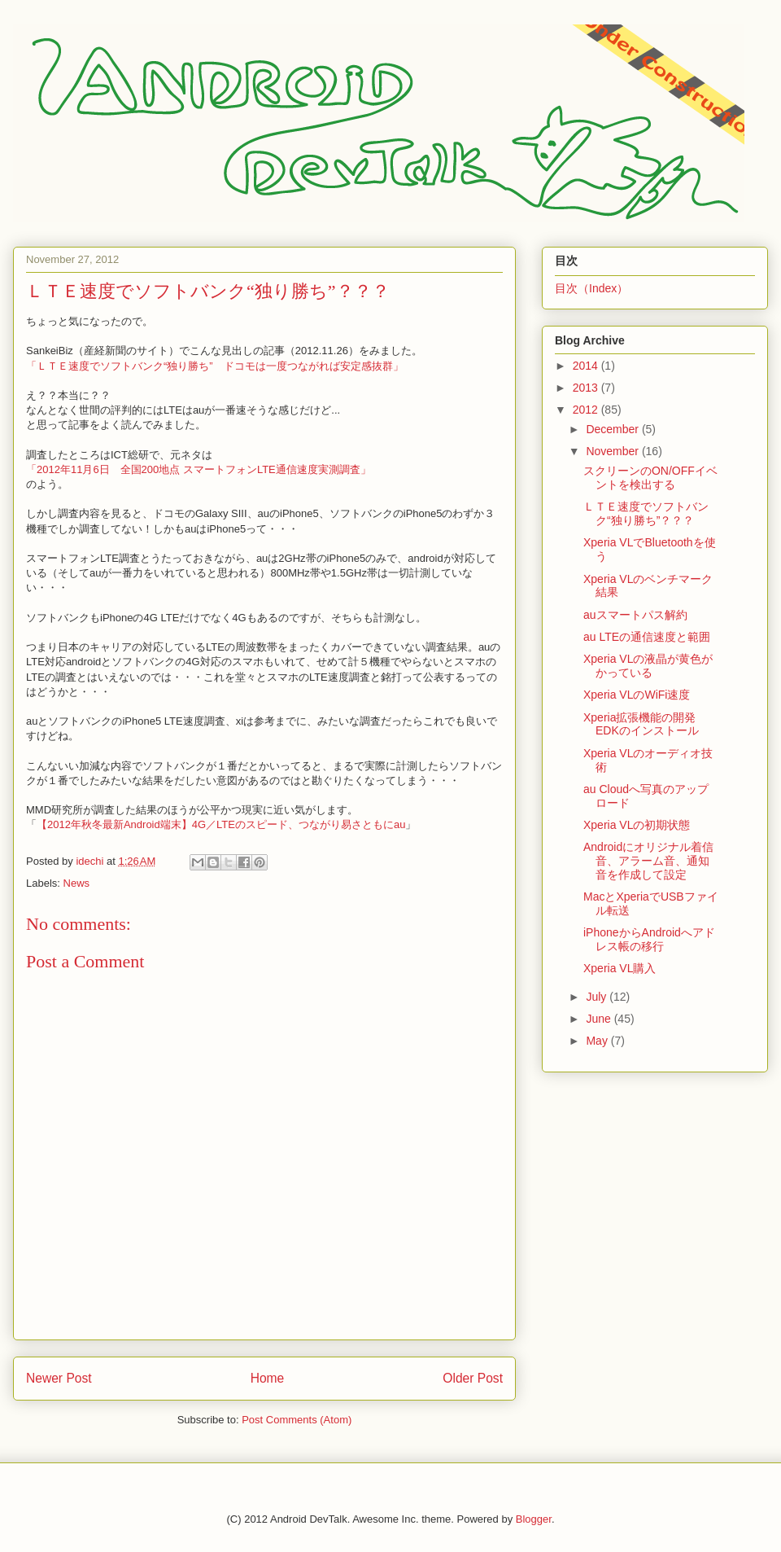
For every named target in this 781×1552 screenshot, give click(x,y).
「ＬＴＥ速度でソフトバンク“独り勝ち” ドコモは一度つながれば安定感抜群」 (215, 366)
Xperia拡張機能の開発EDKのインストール (641, 724)
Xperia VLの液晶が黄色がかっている (648, 665)
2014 (587, 365)
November (613, 451)
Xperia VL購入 (619, 968)
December (613, 429)
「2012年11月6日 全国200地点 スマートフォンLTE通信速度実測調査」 (198, 469)
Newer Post (59, 1378)
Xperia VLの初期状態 (636, 824)
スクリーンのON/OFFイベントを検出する (650, 477)
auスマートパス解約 (635, 614)
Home (268, 1378)
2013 (587, 387)
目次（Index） (591, 288)
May (598, 1040)
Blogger (534, 1519)
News (76, 883)
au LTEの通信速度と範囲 (646, 636)
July (597, 996)
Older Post (473, 1378)
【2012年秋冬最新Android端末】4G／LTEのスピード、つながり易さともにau (221, 824)
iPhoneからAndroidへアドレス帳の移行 (649, 939)
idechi (91, 861)
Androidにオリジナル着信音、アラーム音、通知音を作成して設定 (648, 860)
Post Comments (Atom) (296, 1420)
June (599, 1018)
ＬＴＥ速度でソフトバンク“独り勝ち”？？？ (646, 513)
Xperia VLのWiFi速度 (636, 694)
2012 (587, 409)
